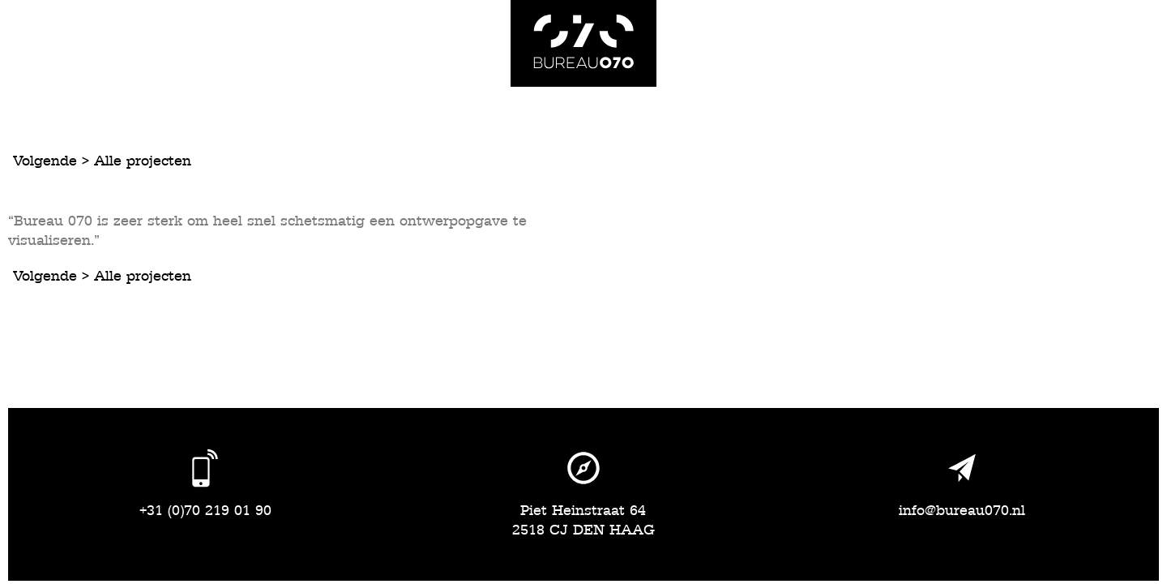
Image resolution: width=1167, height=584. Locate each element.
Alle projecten (142, 161)
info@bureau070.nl (962, 510)
